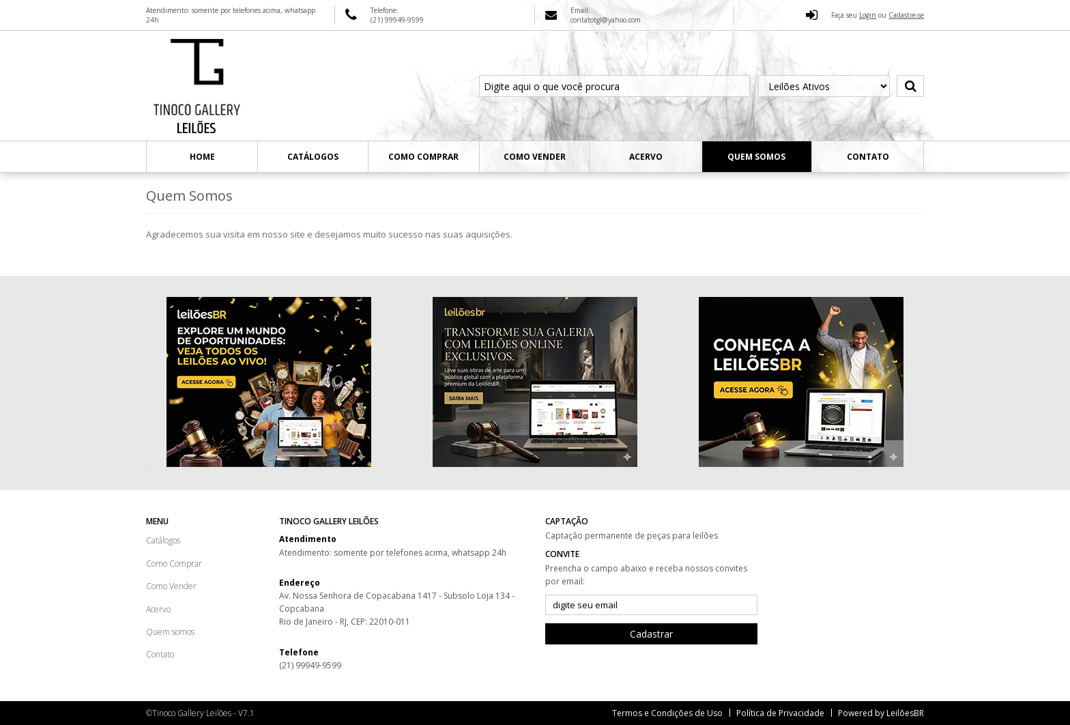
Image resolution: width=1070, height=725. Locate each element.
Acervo (646, 156)
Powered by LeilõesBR (881, 713)
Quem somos (756, 156)
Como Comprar (423, 156)
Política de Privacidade (780, 713)
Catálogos (312, 156)
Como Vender (535, 156)
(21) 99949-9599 (310, 665)
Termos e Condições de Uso (667, 713)
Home (202, 156)
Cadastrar (651, 633)
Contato (868, 156)
